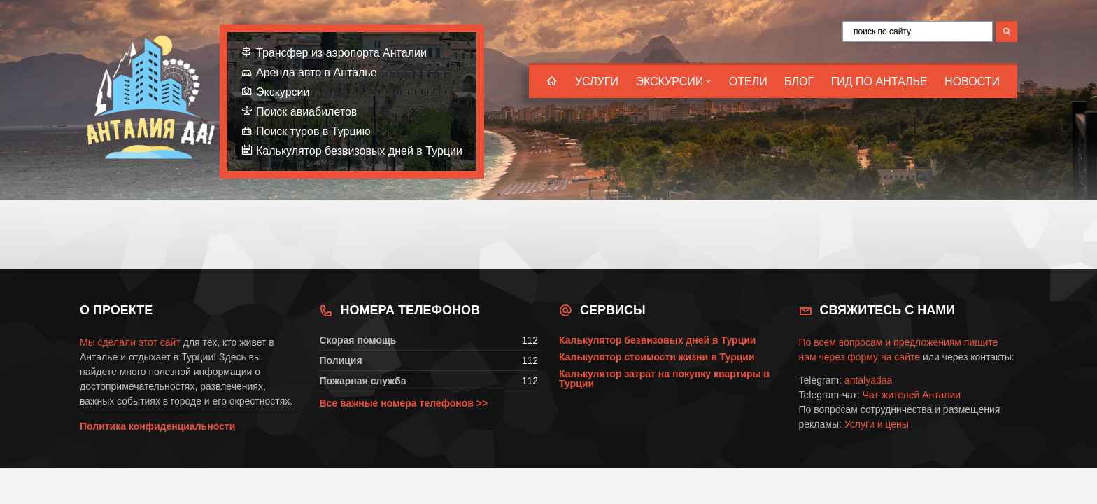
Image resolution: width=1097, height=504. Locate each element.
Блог (799, 82)
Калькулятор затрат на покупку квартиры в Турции (664, 378)
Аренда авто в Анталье (316, 72)
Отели (748, 82)
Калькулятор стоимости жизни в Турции (657, 357)
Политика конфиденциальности (157, 426)
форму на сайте (883, 357)
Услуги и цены (876, 424)
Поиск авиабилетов (306, 112)
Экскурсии (669, 82)
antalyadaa (868, 380)
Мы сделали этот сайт (130, 342)
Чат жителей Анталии (912, 394)
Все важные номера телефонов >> (404, 403)
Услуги (596, 82)
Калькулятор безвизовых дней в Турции (359, 151)
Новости (972, 82)
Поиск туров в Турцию (313, 131)
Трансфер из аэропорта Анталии (341, 53)
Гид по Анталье (879, 82)
